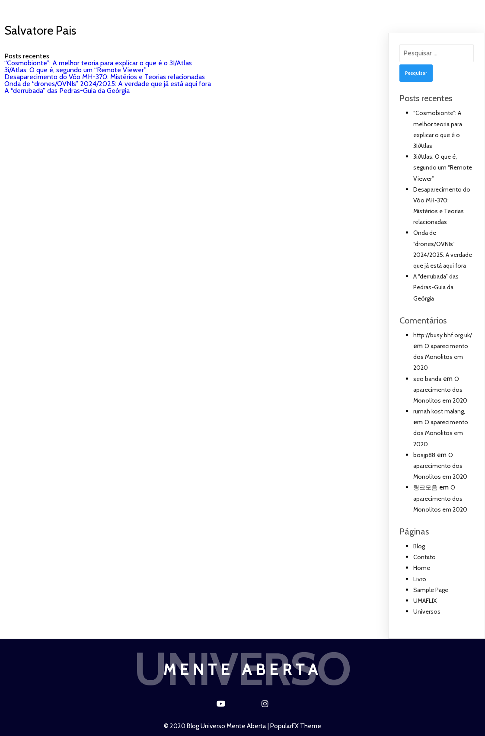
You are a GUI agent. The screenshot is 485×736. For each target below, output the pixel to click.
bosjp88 (424, 455)
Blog (221, 10)
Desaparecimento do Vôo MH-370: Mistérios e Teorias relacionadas (104, 77)
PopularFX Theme (295, 726)
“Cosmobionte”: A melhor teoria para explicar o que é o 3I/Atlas (98, 63)
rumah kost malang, (439, 411)
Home (128, 10)
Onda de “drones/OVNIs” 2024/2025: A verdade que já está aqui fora (107, 84)
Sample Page (430, 590)
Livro (309, 10)
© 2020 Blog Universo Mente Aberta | (217, 726)
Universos (175, 10)
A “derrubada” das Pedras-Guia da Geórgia (67, 90)
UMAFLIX (352, 10)
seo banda (427, 379)
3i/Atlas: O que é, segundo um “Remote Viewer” (75, 70)
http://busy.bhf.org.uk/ (442, 335)
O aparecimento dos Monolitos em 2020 (440, 356)
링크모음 (425, 487)
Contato (265, 10)
